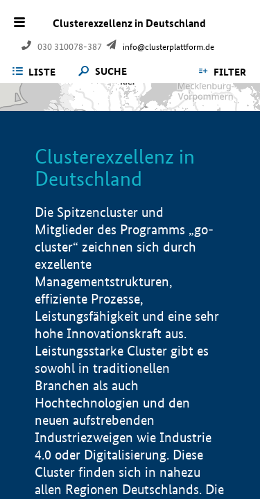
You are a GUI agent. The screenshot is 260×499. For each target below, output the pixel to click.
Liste (41, 72)
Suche (111, 72)
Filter (230, 72)
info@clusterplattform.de (168, 47)
